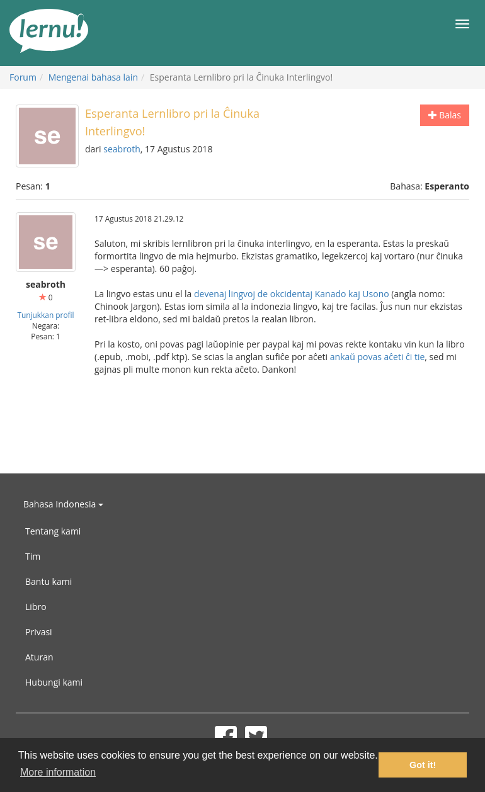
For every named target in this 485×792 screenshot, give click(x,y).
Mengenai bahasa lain (93, 77)
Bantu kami (48, 581)
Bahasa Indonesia (63, 504)
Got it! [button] (422, 765)
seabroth (121, 149)
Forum (23, 77)
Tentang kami (53, 531)
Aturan (39, 657)
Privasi (38, 632)
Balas (444, 115)
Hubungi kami (54, 682)
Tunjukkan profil (45, 315)
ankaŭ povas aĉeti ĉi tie (377, 357)
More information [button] (58, 772)
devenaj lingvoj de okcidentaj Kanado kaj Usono (291, 294)
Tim (32, 556)
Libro (36, 607)
